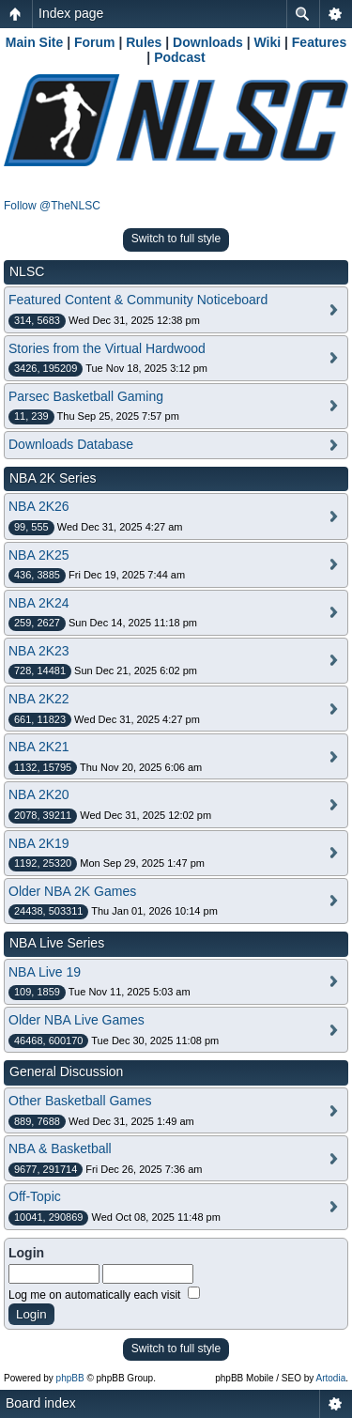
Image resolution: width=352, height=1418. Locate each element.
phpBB (70, 1378)
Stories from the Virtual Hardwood (107, 348)
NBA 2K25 (38, 555)
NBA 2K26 (38, 506)
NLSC (26, 271)
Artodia (331, 1378)
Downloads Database (70, 444)
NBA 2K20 (38, 794)
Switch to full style (176, 238)
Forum (94, 42)
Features (319, 42)
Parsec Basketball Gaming (85, 396)
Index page (70, 13)
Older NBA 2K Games (72, 891)
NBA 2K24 (38, 602)
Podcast (179, 57)
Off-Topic (34, 1196)
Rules (143, 42)
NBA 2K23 (38, 650)
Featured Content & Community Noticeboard (138, 299)
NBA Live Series (56, 942)
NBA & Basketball (60, 1148)
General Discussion (66, 1071)
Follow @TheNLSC (52, 205)
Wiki (267, 42)
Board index (41, 1402)
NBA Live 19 (44, 971)
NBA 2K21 (38, 746)
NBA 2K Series (53, 478)
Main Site (34, 42)
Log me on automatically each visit (104, 1295)
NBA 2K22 (38, 698)
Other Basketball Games (80, 1100)
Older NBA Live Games (76, 1019)
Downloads (208, 42)
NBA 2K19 (38, 843)
